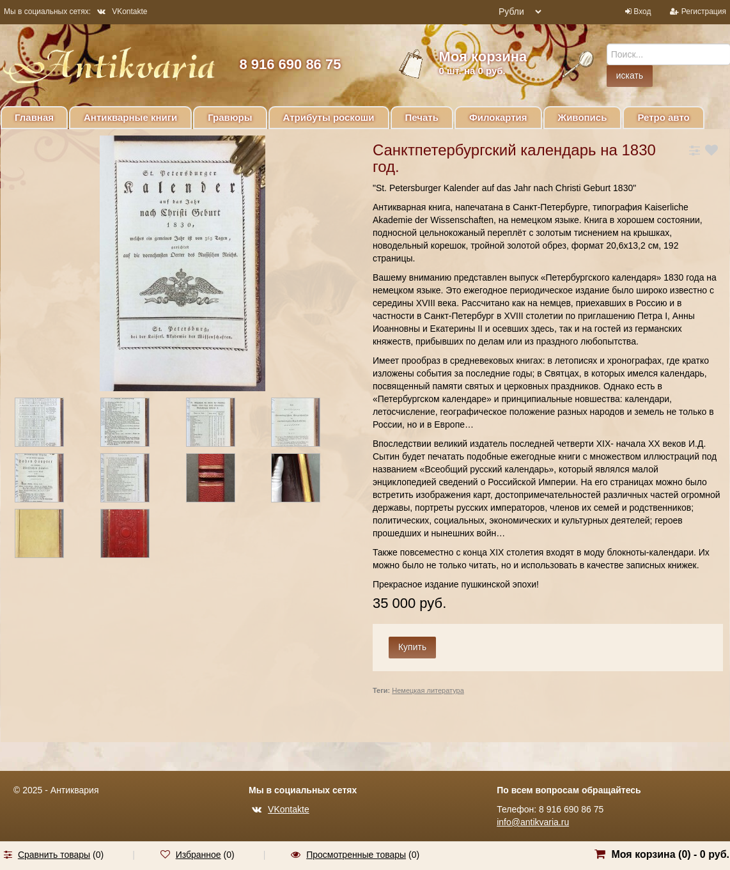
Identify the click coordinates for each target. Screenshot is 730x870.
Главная (34, 117)
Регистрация (703, 11)
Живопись (582, 117)
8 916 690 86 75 (290, 64)
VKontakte (122, 11)
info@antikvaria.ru (533, 822)
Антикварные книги (130, 117)
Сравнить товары (54, 855)
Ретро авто (663, 117)
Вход (642, 11)
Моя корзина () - (670, 854)
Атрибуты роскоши (329, 117)
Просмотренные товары (356, 855)
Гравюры (230, 117)
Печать (422, 117)
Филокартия (498, 117)
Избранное (198, 855)
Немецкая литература (428, 690)
